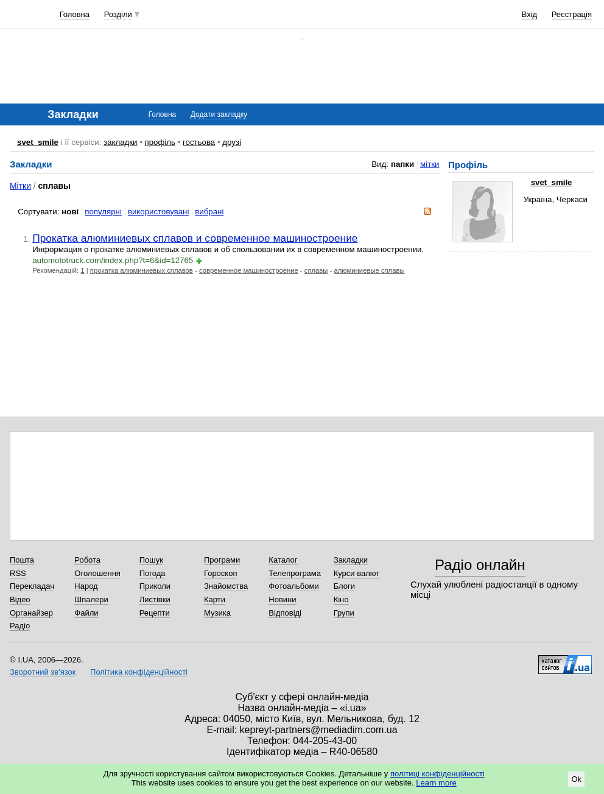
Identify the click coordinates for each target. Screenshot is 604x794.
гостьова (199, 142)
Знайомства (226, 586)
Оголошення (97, 573)
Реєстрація (572, 14)
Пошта (22, 559)
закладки (121, 142)
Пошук (151, 559)
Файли (86, 612)
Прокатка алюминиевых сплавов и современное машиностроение (194, 238)
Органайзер (31, 612)
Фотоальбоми (293, 586)
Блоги (344, 586)
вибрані (209, 211)
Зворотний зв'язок (43, 671)
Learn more (436, 782)
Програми (222, 559)
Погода (152, 573)
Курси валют (357, 573)
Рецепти (154, 612)
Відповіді (285, 612)
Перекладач (32, 586)
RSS (18, 573)
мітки (429, 164)
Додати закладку (219, 114)
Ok (576, 779)
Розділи (118, 14)
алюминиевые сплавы (369, 270)
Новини (282, 599)
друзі (231, 142)
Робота (87, 559)
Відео (20, 599)
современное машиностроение (248, 270)
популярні (103, 211)
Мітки (20, 186)
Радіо (20, 625)
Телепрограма (295, 573)
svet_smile (37, 142)
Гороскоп (220, 573)
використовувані (158, 211)
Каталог (283, 559)
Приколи (154, 586)
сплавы (316, 270)
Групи (344, 612)
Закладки (351, 559)
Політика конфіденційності (139, 671)
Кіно (341, 599)
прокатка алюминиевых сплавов (141, 270)
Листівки (154, 599)
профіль (160, 142)
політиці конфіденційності (437, 773)
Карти (214, 599)
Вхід (530, 14)
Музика (217, 612)
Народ (85, 586)
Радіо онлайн (480, 565)
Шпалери (91, 599)
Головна (75, 14)
